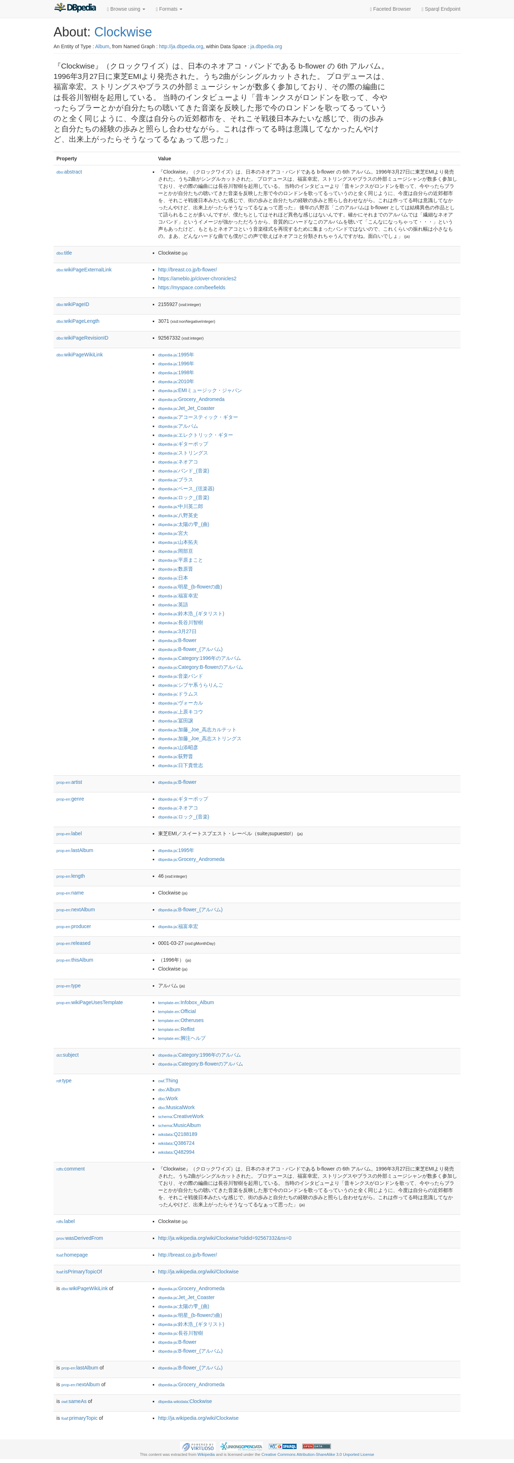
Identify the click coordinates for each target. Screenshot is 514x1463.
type (68, 985)
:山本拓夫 (178, 542)
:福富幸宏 (178, 595)
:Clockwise (185, 1401)
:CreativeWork (181, 1116)
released (73, 943)
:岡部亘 (175, 551)
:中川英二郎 (180, 506)
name (70, 893)
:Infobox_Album (186, 1002)
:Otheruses (181, 1020)
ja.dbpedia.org (266, 46)
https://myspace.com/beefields (191, 287)
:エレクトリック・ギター (195, 435)
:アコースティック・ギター (198, 417)
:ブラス (175, 479)
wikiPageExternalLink (84, 269)
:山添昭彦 (178, 747)
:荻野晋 (175, 756)
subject (67, 1055)
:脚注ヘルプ (182, 1038)
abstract (69, 172)
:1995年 (176, 354)
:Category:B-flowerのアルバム (200, 667)
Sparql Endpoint (441, 9)
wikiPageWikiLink (79, 354)
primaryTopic (79, 1418)
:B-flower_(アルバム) (190, 649)
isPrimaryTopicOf (79, 1271)
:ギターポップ (183, 444)
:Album (169, 1089)
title (64, 253)
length (70, 876)
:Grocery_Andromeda (191, 399)
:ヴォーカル (180, 703)
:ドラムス (178, 694)
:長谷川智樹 (180, 622)
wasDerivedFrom (79, 1238)
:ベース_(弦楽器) (186, 488)
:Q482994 (176, 1152)
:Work (168, 1098)
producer (73, 926)
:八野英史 (178, 515)
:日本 (173, 578)
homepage (72, 1255)
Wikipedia (206, 1454)
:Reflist (176, 1029)
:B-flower (177, 640)
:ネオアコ (178, 462)
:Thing (168, 1080)
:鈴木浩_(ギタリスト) (191, 613)
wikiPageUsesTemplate (89, 1002)
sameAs (73, 1401)
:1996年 (176, 363)
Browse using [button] (126, 9)
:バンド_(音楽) (183, 471)
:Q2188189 (177, 1134)
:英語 (173, 604)
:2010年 (176, 381)
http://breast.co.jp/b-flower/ (187, 269)
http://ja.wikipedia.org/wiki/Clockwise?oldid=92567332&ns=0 (225, 1238)
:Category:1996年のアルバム (199, 658)
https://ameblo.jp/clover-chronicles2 (197, 278)
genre (70, 799)
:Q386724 (176, 1143)
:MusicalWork (176, 1107)
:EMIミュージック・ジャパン (200, 390)
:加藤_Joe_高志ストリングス (200, 738)
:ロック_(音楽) (183, 497)
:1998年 (176, 372)
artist (69, 782)
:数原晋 (175, 569)
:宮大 (173, 533)
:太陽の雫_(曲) (183, 524)
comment (70, 1169)
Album (102, 46)
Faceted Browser (390, 9)
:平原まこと (180, 560)
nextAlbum (75, 909)
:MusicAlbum (179, 1125)
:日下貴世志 (180, 765)
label (69, 833)
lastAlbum (74, 850)
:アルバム (178, 426)
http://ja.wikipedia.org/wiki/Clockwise (198, 1271)
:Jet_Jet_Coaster (186, 408)
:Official (177, 1011)
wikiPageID (72, 304)
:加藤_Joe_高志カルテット (197, 729)
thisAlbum (74, 960)
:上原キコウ (180, 712)
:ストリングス (183, 453)
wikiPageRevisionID (82, 338)
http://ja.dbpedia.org (181, 46)
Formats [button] (169, 9)
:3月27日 (177, 631)
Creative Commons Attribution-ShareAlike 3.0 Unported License (317, 1454)
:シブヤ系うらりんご (190, 685)
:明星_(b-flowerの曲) (190, 587)
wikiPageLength (78, 321)
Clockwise (123, 32)
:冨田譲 (175, 720)
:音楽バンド (180, 676)
